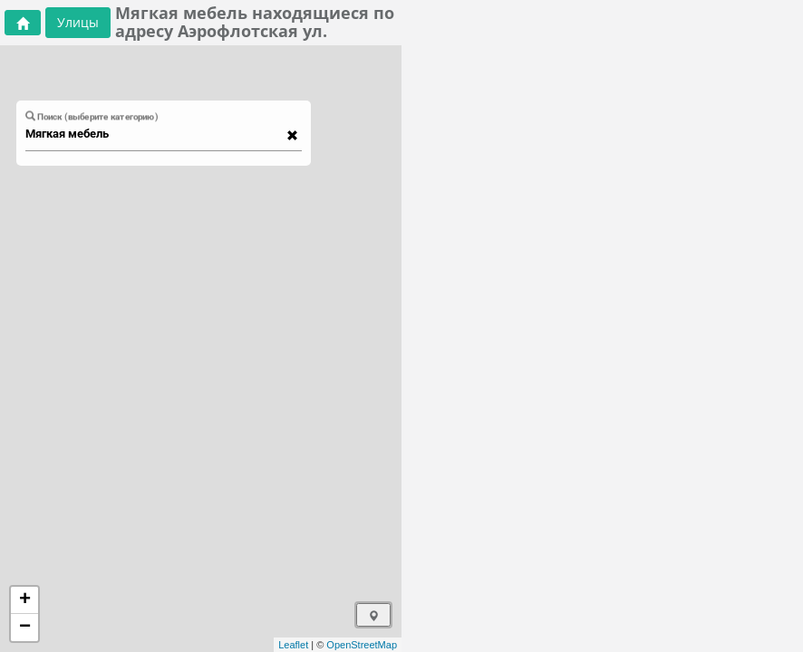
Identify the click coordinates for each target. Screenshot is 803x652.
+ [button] (25, 600)
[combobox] (155, 134)
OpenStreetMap (361, 644)
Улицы (78, 22)
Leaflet (293, 644)
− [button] (25, 627)
